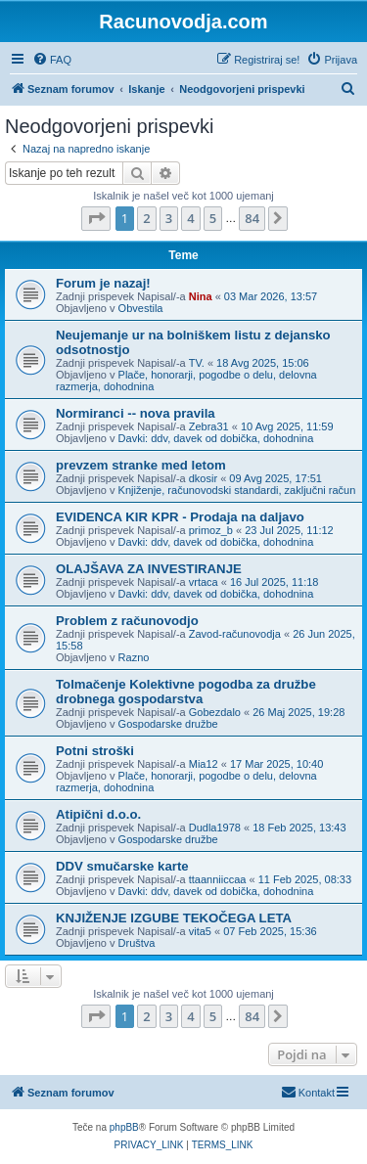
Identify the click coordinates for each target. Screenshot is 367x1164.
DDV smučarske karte (122, 866)
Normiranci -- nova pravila (135, 413)
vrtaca (203, 582)
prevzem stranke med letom (141, 465)
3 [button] (168, 218)
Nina (200, 296)
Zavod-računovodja (235, 634)
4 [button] (190, 218)
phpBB (124, 1127)
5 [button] (212, 218)
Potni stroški (95, 750)
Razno (134, 657)
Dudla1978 (215, 827)
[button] (96, 218)
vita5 (200, 931)
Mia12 (203, 764)
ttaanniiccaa (218, 879)
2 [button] (146, 218)
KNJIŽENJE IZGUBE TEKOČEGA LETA (174, 918)
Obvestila (140, 308)
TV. (197, 363)
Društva (137, 943)
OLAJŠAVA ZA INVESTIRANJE (149, 568)
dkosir (203, 478)
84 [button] (252, 218)
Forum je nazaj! (103, 283)
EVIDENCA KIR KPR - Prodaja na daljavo (180, 517)
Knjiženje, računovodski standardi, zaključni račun (237, 490)
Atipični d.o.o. (98, 814)
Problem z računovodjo (127, 620)
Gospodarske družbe (168, 724)
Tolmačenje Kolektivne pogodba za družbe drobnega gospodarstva (186, 691)
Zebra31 (209, 426)
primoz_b (211, 530)
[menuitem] (51, 59)
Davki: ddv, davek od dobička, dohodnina (216, 438)
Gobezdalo (215, 712)
